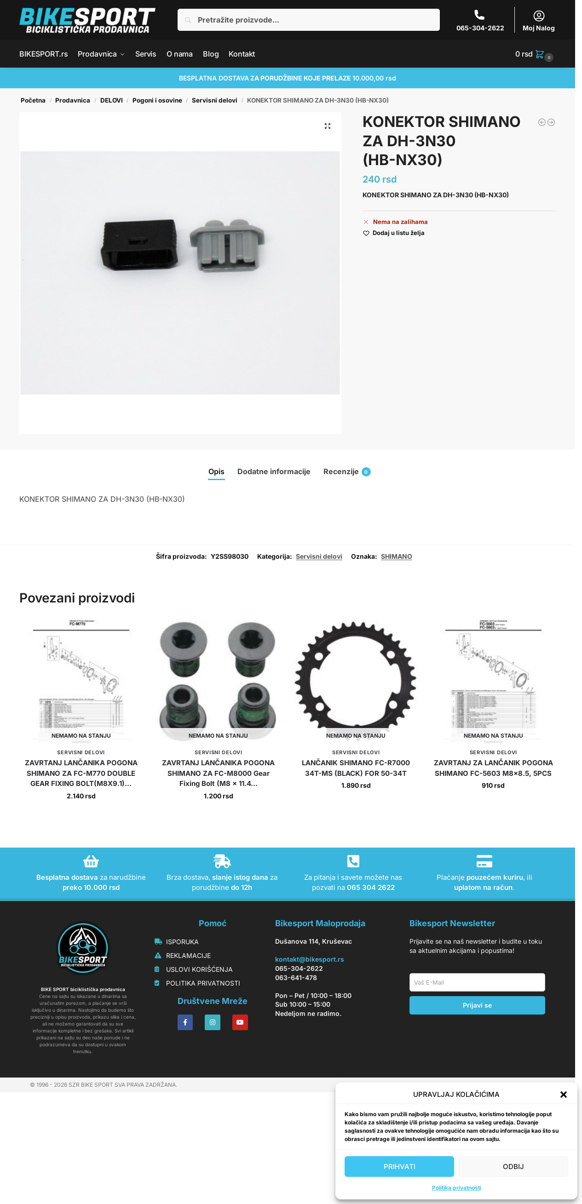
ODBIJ (513, 1166)
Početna (33, 100)
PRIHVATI (399, 1166)
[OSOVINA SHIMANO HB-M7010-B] (542, 122)
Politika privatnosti (456, 1187)
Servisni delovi (214, 100)
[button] (563, 1094)
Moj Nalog (539, 20)
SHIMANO (396, 666)
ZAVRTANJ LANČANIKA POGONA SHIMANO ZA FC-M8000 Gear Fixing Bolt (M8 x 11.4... (218, 883)
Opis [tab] (216, 471)
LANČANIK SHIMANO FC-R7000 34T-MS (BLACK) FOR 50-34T (356, 878)
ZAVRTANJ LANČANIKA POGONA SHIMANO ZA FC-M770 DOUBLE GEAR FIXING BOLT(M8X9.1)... (81, 883)
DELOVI (111, 100)
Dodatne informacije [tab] (274, 471)
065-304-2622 (480, 20)
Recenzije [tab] (347, 471)
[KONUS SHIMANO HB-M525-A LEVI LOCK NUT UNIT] (551, 122)
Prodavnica (72, 100)
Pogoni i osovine (157, 100)
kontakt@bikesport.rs (309, 1069)
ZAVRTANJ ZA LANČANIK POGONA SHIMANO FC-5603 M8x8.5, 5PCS (493, 878)
